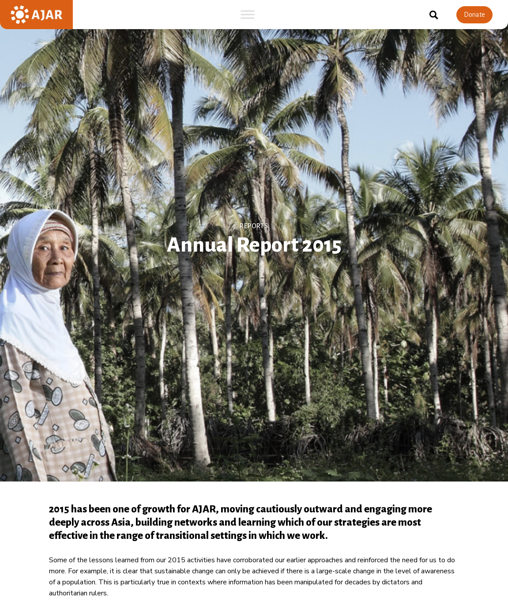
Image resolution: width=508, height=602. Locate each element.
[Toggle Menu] (248, 14)
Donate (474, 14)
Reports (254, 225)
